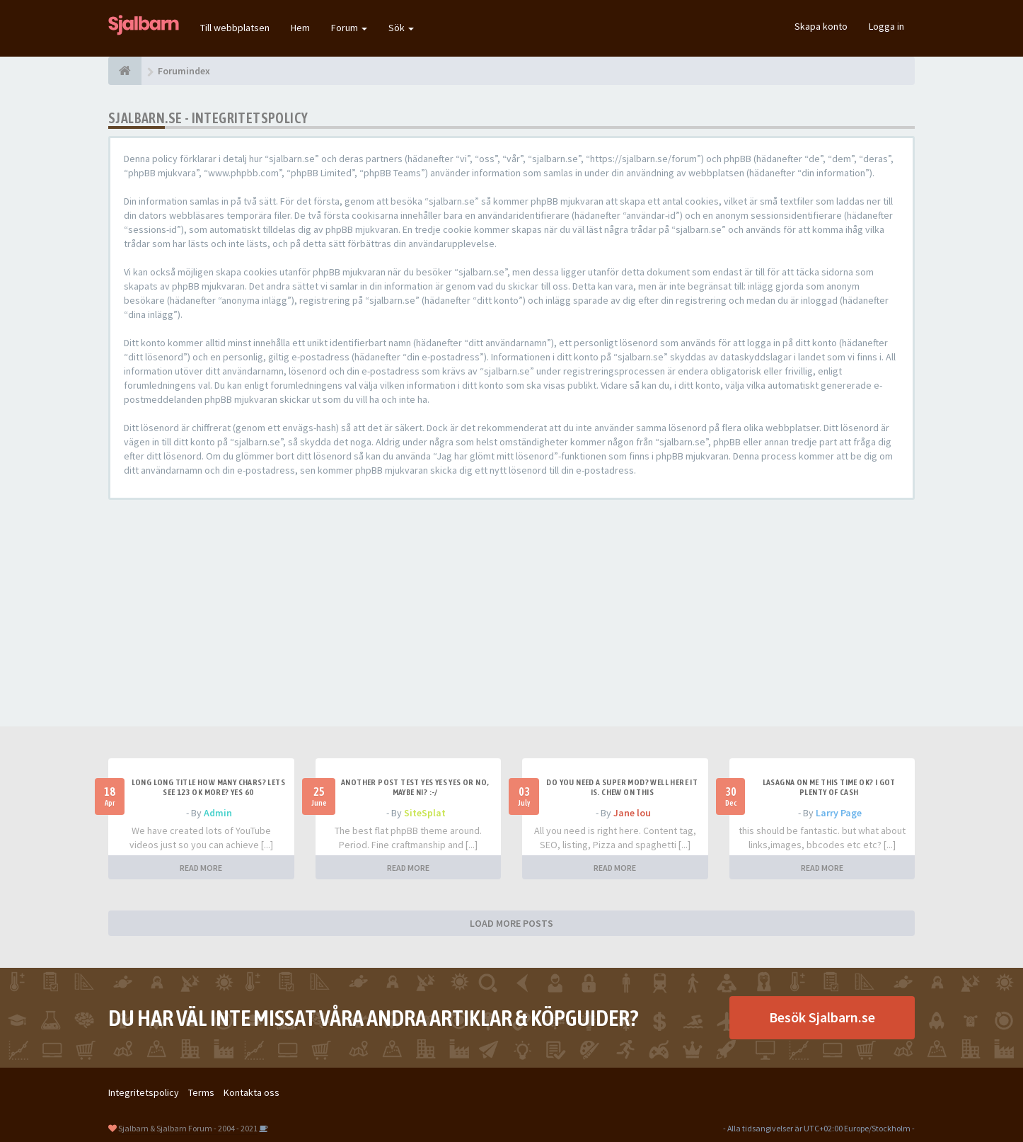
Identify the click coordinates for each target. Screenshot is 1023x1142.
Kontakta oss (251, 1092)
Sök (401, 27)
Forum (349, 27)
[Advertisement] (511, 613)
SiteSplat (425, 812)
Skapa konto (821, 26)
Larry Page (839, 812)
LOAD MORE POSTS (511, 923)
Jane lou (632, 812)
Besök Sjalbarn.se (822, 1017)
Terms (201, 1092)
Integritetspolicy (143, 1092)
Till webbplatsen (235, 27)
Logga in (886, 26)
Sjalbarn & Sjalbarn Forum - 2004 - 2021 (188, 1128)
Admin (218, 812)
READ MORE (201, 867)
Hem (300, 27)
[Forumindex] (124, 71)
